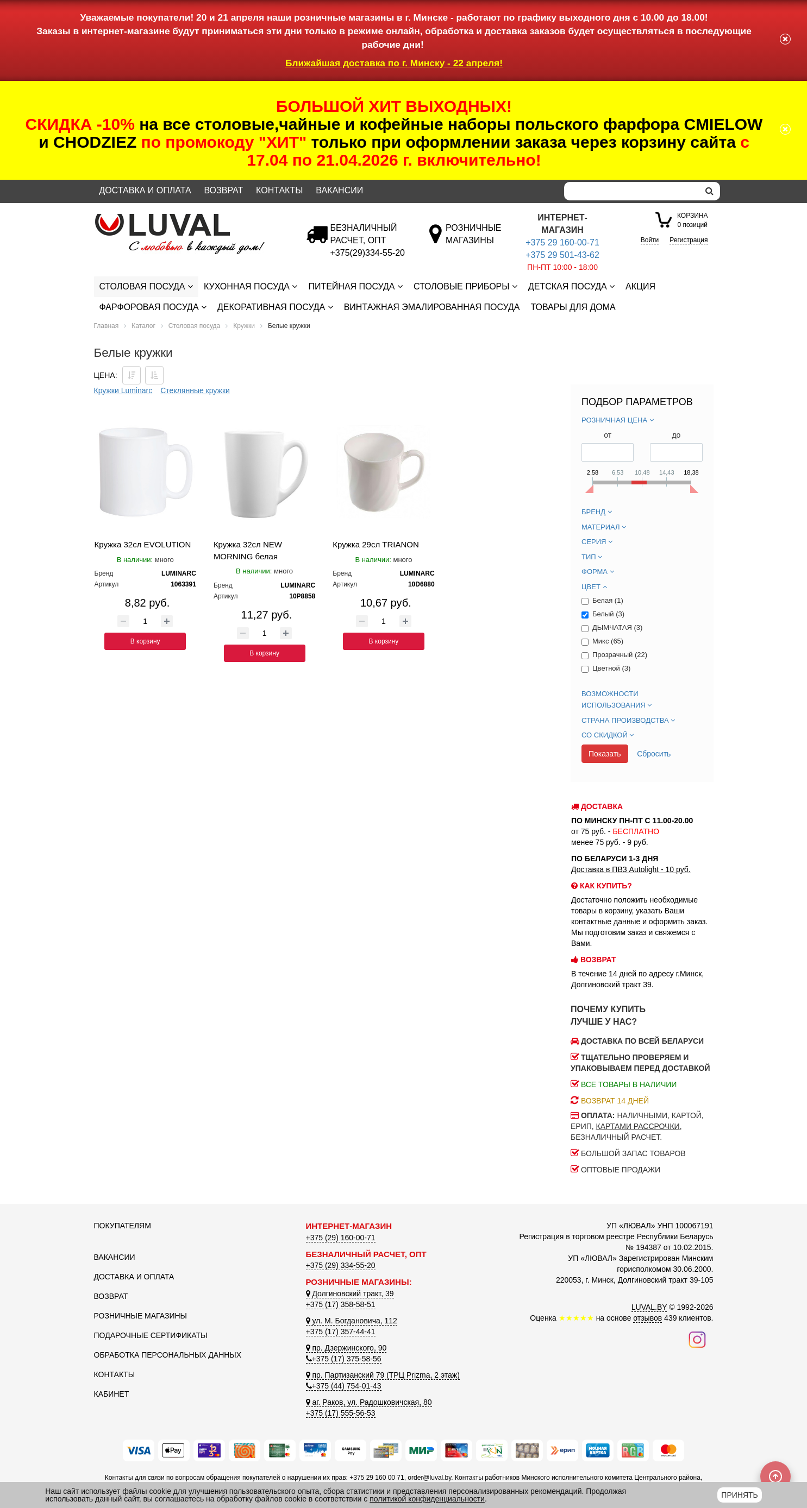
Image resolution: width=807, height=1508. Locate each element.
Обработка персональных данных (168, 1355)
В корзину (145, 641)
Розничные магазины (140, 1315)
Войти (650, 240)
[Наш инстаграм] (697, 1339)
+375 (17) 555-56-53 (341, 1413)
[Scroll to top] (775, 1476)
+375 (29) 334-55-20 (341, 1265)
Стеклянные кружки (195, 390)
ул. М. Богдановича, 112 (351, 1320)
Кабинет (111, 1394)
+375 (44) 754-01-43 (343, 1385)
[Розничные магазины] (473, 240)
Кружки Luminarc (123, 390)
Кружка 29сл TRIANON (376, 544)
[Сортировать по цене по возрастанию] (154, 375)
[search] (709, 191)
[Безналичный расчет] (368, 252)
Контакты (279, 190)
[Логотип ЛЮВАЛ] (192, 218)
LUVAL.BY (649, 1307)
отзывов (647, 1318)
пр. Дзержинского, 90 (346, 1347)
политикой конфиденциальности (427, 1498)
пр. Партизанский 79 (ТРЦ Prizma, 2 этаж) (383, 1375)
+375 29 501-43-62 (562, 255)
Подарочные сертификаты (151, 1335)
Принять (739, 1495)
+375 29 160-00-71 (562, 242)
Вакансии (339, 190)
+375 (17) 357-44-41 (341, 1331)
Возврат (223, 190)
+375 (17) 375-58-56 (343, 1358)
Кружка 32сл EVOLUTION (143, 544)
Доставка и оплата (145, 190)
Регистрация (689, 240)
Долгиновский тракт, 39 (350, 1293)
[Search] (631, 191)
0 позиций (692, 220)
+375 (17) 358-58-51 (341, 1304)
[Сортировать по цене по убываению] (131, 375)
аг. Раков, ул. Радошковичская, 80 (369, 1402)
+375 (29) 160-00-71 (341, 1237)
